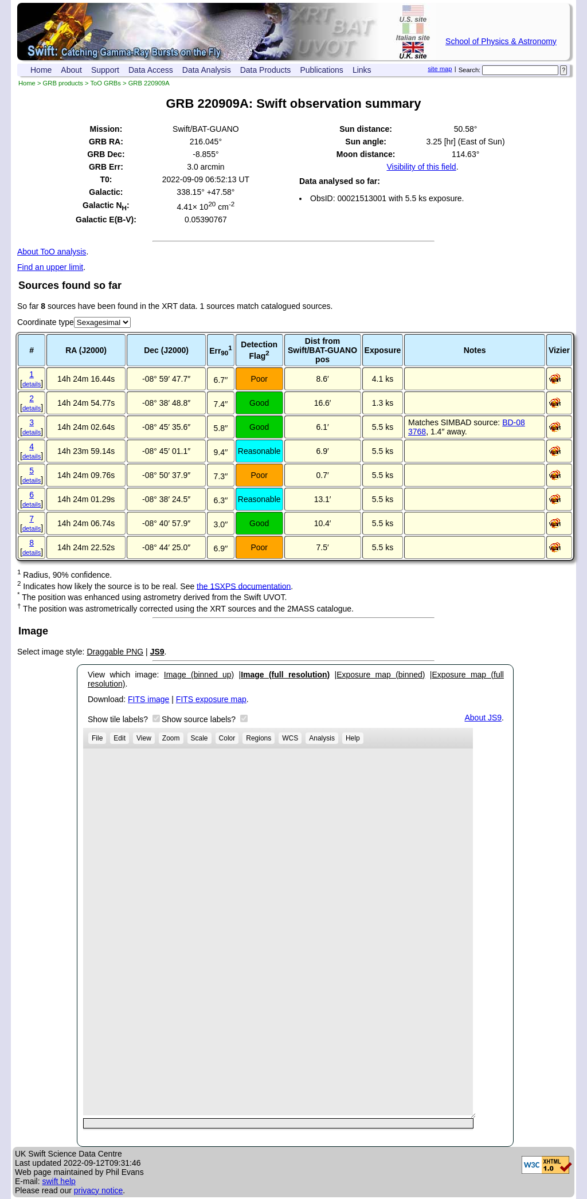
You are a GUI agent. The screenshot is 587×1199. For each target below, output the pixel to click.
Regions (258, 738)
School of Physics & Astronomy (501, 41)
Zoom (171, 738)
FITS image (148, 699)
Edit (120, 738)
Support (105, 70)
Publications (321, 70)
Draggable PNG (115, 651)
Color (227, 738)
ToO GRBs (105, 83)
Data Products (265, 70)
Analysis (322, 738)
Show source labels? (200, 719)
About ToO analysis (51, 251)
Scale (199, 738)
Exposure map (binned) (380, 674)
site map (440, 68)
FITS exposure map (211, 699)
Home (41, 70)
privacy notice (98, 1190)
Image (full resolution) (285, 674)
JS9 (157, 651)
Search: (470, 69)
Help (353, 738)
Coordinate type (45, 322)
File (97, 738)
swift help (58, 1181)
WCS (290, 738)
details (31, 384)
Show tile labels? (119, 719)
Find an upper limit (50, 267)
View (143, 738)
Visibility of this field (421, 166)
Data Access (150, 70)
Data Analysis (206, 70)
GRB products (63, 83)
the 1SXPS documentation (244, 585)
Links (362, 70)
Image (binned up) (199, 674)
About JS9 (483, 717)
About (71, 70)
